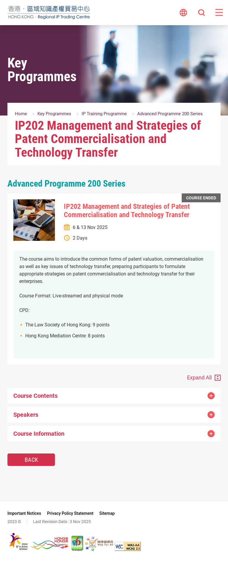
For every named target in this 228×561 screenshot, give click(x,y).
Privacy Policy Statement (70, 513)
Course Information (114, 433)
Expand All (199, 377)
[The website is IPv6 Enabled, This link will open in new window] (77, 549)
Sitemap (107, 513)
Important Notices (24, 513)
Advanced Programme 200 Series (170, 113)
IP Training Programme (104, 113)
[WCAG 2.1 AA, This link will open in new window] (128, 549)
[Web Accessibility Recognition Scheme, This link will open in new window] (99, 549)
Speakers (114, 414)
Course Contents (114, 395)
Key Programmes (54, 113)
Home (21, 113)
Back (31, 459)
